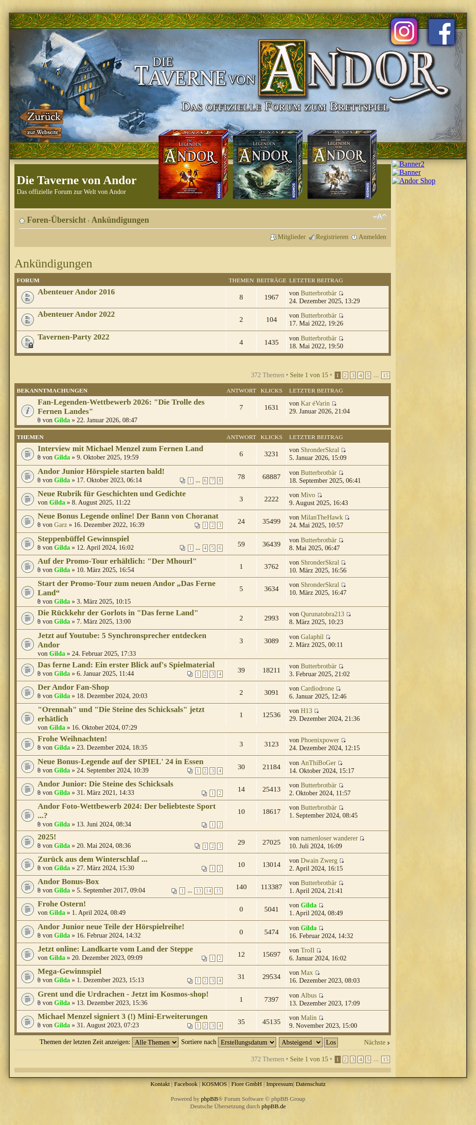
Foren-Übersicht (56, 220)
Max (307, 972)
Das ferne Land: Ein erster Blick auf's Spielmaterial (126, 664)
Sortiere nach (228, 1041)
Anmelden (372, 236)
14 (209, 891)
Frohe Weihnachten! (72, 738)
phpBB (209, 1098)
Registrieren (332, 236)
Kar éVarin (315, 403)
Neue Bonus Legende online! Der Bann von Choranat (128, 516)
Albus (309, 995)
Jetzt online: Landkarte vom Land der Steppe (115, 949)
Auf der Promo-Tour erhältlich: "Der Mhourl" (117, 561)
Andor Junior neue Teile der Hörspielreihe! (111, 926)
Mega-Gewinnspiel (69, 971)
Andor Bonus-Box (68, 881)
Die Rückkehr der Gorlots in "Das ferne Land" (118, 612)
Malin (309, 1017)
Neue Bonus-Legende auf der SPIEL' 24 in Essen (121, 761)
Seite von (309, 375)
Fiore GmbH (246, 1083)
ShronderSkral (320, 449)
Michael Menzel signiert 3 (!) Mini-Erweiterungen (122, 1016)
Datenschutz (310, 1083)
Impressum (279, 1083)
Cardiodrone (317, 688)
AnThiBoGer (318, 762)
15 (386, 375)
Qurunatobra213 (322, 614)
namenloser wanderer (329, 838)
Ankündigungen (120, 220)
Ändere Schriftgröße (379, 217)
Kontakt (160, 1083)
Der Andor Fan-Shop (73, 687)
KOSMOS (214, 1083)
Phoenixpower (320, 740)
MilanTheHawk (322, 517)
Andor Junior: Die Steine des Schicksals (105, 783)
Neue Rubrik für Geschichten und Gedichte (112, 493)
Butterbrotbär (319, 293)
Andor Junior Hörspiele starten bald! (101, 471)
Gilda (62, 420)
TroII (308, 950)
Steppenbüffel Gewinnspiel (83, 538)
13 (198, 891)
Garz (60, 524)
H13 (306, 710)
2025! (47, 836)
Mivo (308, 495)
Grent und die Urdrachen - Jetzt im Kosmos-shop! (123, 994)
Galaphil (312, 636)
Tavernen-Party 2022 (73, 337)
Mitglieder (291, 236)
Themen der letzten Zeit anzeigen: (109, 1041)
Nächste (374, 1042)
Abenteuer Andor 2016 (76, 291)
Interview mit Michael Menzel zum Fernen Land (120, 448)
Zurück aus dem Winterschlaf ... (92, 859)
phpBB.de (274, 1106)
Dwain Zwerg (319, 860)
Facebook (186, 1083)
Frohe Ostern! (62, 903)
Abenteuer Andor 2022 (76, 314)
